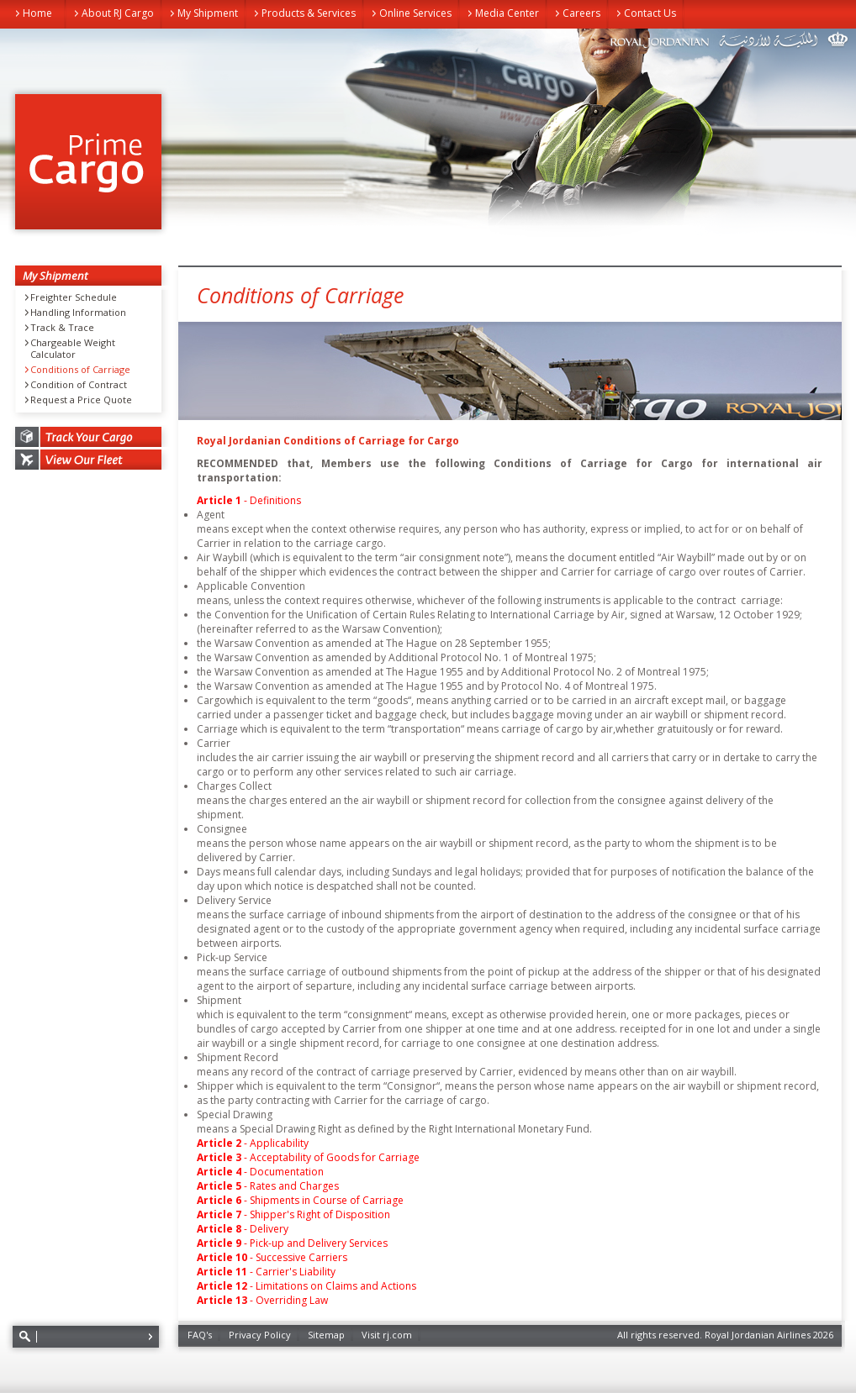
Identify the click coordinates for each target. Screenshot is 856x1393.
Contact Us (650, 13)
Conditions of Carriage (80, 370)
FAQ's (200, 1334)
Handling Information (78, 312)
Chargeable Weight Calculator (72, 348)
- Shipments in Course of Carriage (300, 1200)
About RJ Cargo (118, 13)
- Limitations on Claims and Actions (306, 1286)
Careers (581, 13)
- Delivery (242, 1229)
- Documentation (260, 1171)
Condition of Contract (78, 385)
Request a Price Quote (81, 400)
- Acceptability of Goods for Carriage (308, 1157)
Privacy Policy (260, 1334)
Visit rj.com (387, 1334)
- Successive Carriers (272, 1257)
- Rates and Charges (268, 1186)
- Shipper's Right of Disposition (293, 1214)
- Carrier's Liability (266, 1271)
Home (37, 13)
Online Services (415, 13)
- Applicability (253, 1143)
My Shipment (207, 13)
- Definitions (249, 500)
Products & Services (309, 13)
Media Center (507, 13)
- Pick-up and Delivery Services (292, 1243)
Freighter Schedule (73, 297)
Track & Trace (62, 328)
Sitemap (326, 1334)
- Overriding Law (262, 1300)
